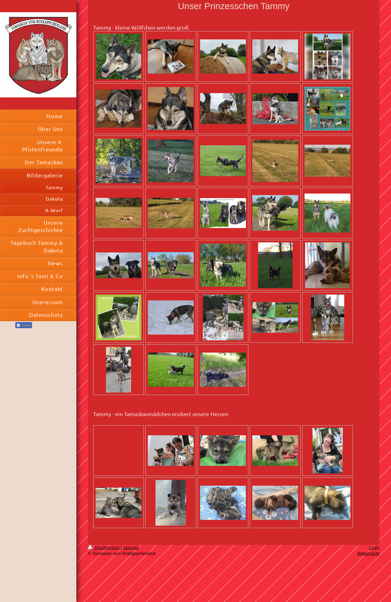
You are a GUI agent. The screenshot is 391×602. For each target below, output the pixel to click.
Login (374, 547)
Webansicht (368, 553)
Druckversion (104, 547)
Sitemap (131, 547)
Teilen (23, 325)
